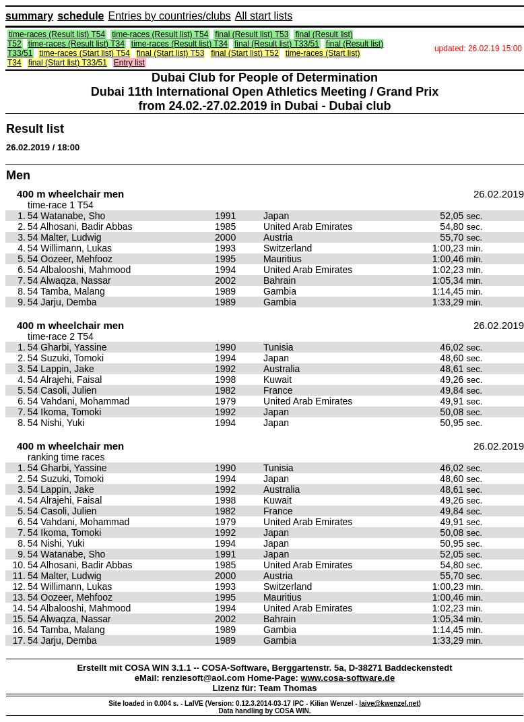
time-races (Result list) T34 (76, 44)
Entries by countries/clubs (169, 16)
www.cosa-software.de (348, 678)
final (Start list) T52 (244, 53)
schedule (80, 16)
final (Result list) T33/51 (276, 44)
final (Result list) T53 (251, 34)
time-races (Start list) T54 (84, 53)
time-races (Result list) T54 (57, 34)
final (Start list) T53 (170, 53)
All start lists (263, 16)
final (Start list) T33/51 (67, 62)
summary (29, 16)
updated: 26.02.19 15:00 (478, 48)
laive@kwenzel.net (388, 703)
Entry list (129, 62)
